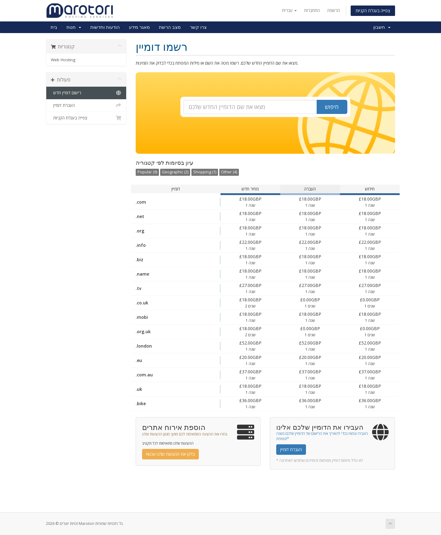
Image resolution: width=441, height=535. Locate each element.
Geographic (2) (175, 172)
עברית (289, 10)
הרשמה (333, 10)
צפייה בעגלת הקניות (373, 10)
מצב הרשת (170, 27)
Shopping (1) (204, 172)
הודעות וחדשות (105, 27)
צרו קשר (198, 27)
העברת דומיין (86, 105)
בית (54, 27)
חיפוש (332, 107)
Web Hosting (63, 59)
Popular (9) (147, 172)
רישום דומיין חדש (86, 92)
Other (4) (229, 172)
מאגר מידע (139, 27)
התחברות (312, 10)
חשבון (381, 27)
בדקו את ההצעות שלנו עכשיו (170, 454)
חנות (73, 27)
